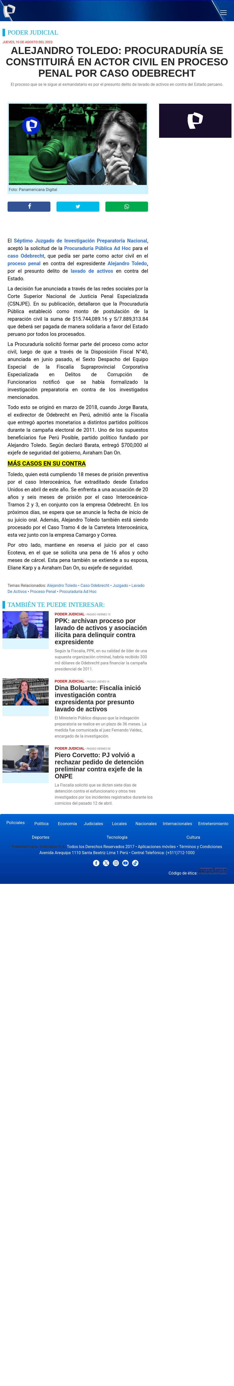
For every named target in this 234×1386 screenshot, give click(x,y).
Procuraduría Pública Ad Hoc (97, 248)
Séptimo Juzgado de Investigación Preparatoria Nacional (80, 241)
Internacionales (177, 823)
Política (41, 823)
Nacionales (146, 823)
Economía (67, 823)
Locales (119, 823)
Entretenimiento (213, 823)
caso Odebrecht (26, 256)
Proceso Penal (43, 591)
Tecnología (116, 837)
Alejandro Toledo (127, 263)
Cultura (193, 837)
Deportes (40, 837)
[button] (223, 12)
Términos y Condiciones (200, 846)
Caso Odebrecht (94, 585)
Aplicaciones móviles (157, 846)
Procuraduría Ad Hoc (78, 591)
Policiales (15, 822)
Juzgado (120, 585)
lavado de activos (92, 271)
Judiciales (93, 823)
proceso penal (24, 263)
